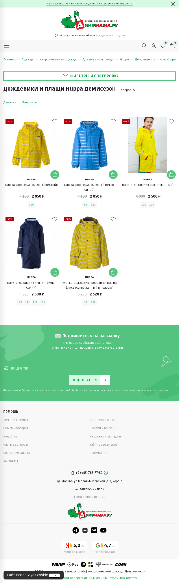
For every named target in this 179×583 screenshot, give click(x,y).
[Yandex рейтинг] (74, 548)
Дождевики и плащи (100, 59)
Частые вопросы (15, 445)
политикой (64, 390)
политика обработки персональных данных (74, 578)
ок (54, 575)
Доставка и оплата (103, 420)
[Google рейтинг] (105, 548)
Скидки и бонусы (102, 428)
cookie (42, 575)
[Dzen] (85, 530)
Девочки (9, 102)
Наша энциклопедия (105, 436)
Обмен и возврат (15, 428)
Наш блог (10, 436)
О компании (98, 453)
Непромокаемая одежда (60, 59)
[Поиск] (144, 45)
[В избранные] (54, 121)
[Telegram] (75, 530)
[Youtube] (103, 530)
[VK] (94, 530)
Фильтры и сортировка (91, 76)
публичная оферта (123, 578)
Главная (11, 59)
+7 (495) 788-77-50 (89, 473)
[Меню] (6, 45)
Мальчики (29, 102)
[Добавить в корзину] (54, 174)
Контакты (10, 461)
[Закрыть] (173, 3)
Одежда (30, 59)
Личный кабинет (15, 420)
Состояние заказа (16, 453)
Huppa (126, 59)
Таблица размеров (104, 445)
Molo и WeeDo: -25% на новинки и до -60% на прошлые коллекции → (89, 3)
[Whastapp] (106, 473)
